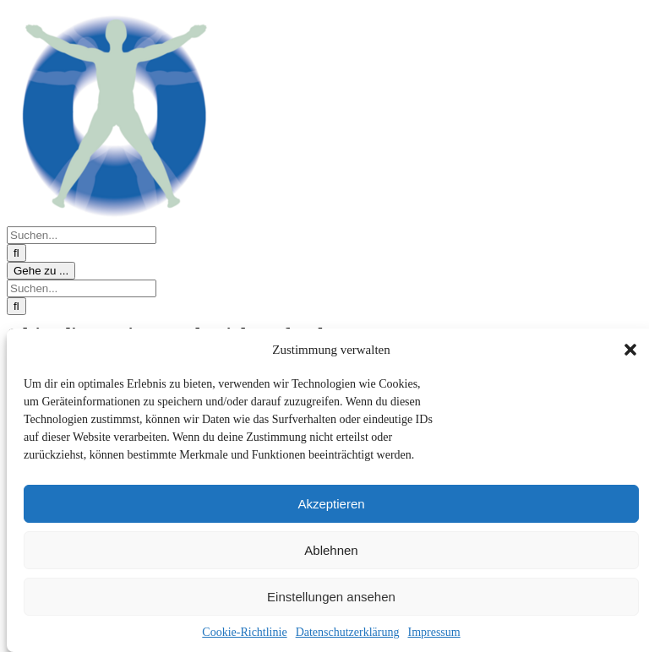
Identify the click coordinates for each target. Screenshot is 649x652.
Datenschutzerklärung (348, 632)
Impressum (433, 632)
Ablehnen (330, 550)
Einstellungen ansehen (331, 597)
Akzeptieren (330, 504)
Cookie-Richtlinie (244, 632)
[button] (630, 349)
